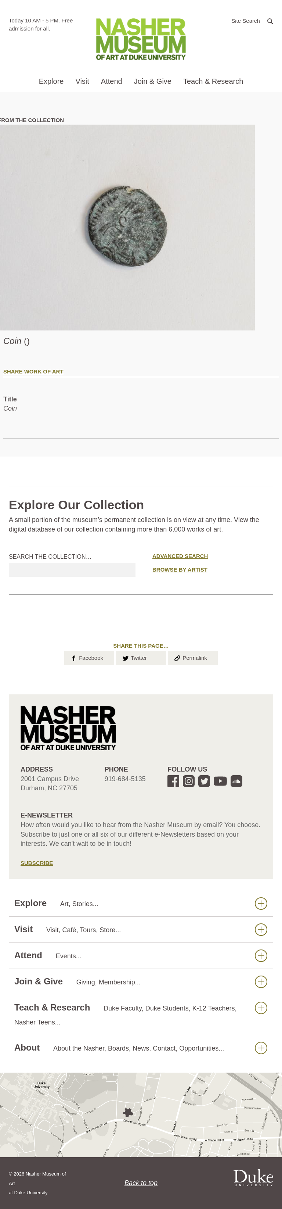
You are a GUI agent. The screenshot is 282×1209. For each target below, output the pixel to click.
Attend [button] (111, 81)
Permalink (190, 657)
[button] (252, 20)
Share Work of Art (33, 371)
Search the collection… (50, 557)
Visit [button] (82, 81)
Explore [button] (51, 81)
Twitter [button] (134, 657)
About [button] (140, 1048)
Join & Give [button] (152, 81)
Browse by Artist (179, 569)
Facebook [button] (86, 657)
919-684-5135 (125, 779)
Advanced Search (180, 556)
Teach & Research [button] (213, 81)
